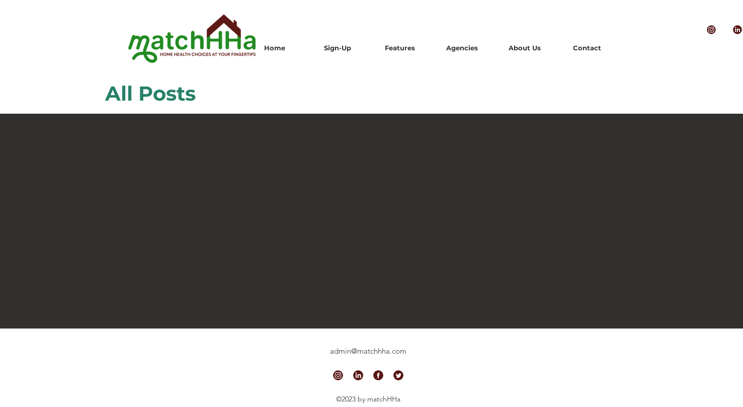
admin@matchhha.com (368, 351)
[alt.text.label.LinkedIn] (358, 375)
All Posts (150, 93)
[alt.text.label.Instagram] (711, 30)
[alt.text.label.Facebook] (378, 375)
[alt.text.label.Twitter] (398, 375)
